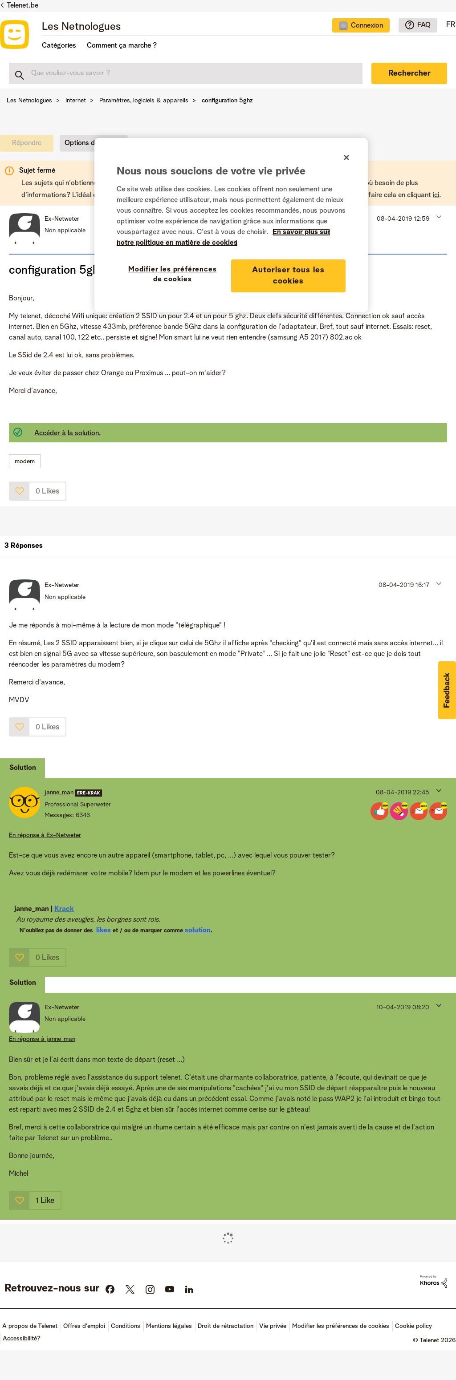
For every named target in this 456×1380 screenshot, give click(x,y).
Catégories (59, 45)
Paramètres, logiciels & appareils (143, 100)
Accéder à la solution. (67, 433)
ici (436, 195)
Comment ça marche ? (122, 45)
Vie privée (272, 1326)
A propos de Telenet (29, 1326)
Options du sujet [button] (90, 143)
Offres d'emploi (84, 1326)
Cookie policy (413, 1326)
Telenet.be (22, 5)
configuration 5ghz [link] (227, 100)
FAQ (424, 25)
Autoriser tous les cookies (288, 275)
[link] (29, 145)
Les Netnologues (81, 27)
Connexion (367, 25)
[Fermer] (346, 157)
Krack (64, 909)
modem (25, 461)
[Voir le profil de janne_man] (59, 792)
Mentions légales (169, 1326)
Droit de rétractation (225, 1326)
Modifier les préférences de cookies (340, 1326)
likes (102, 930)
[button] (438, 216)
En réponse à (45, 835)
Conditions (125, 1326)
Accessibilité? (22, 1338)
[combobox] (185, 73)
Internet (75, 100)
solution (198, 930)
